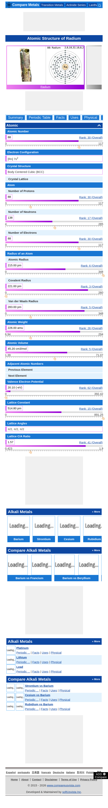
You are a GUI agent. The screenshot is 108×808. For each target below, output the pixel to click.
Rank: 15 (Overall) (91, 408)
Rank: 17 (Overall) (91, 217)
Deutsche (58, 772)
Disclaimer (51, 779)
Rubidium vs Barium (39, 704)
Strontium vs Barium (39, 685)
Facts (60, 117)
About (25, 779)
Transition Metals (52, 5)
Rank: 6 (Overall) (92, 265)
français (46, 772)
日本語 (35, 772)
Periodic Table (39, 117)
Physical (90, 117)
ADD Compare (101, 775)
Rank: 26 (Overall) (91, 328)
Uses (74, 117)
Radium (45, 86)
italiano (70, 772)
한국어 (80, 772)
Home (14, 779)
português (24, 772)
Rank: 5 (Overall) (92, 307)
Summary (15, 117)
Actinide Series (76, 5)
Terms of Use (69, 779)
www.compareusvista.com (63, 785)
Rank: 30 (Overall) (91, 137)
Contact (36, 779)
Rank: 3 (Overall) (92, 286)
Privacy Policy (88, 779)
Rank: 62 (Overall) (91, 387)
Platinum (22, 648)
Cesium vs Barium (37, 695)
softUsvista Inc (71, 792)
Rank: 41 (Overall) (91, 442)
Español (11, 772)
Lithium (21, 657)
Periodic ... (23, 652)
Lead (19, 666)
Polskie (90, 772)
